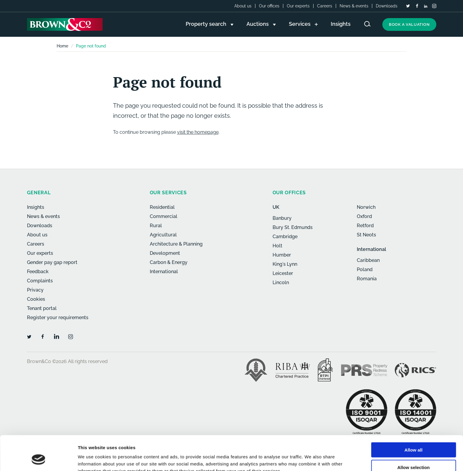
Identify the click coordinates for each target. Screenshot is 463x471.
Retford (365, 225)
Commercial (163, 216)
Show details (311, 459)
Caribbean (368, 260)
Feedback (38, 271)
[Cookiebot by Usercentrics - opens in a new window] (38, 459)
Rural (156, 225)
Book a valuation (409, 24)
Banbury (282, 218)
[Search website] (367, 24)
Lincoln (281, 282)
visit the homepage (198, 132)
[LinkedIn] (425, 6)
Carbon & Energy (168, 262)
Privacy (35, 290)
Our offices (269, 6)
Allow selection (413, 436)
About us (243, 6)
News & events (354, 6)
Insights (35, 207)
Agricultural (163, 235)
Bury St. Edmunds (293, 227)
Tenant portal (42, 308)
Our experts (298, 6)
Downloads (386, 6)
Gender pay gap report (52, 262)
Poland (365, 269)
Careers (324, 6)
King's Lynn (285, 264)
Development (165, 253)
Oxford (364, 216)
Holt (277, 246)
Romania (367, 278)
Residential (162, 207)
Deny (413, 453)
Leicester (283, 273)
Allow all (414, 418)
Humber (282, 255)
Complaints (40, 281)
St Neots (366, 235)
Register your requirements (57, 317)
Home (62, 46)
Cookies (36, 299)
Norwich (366, 207)
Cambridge (285, 236)
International (164, 271)
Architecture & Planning (176, 244)
